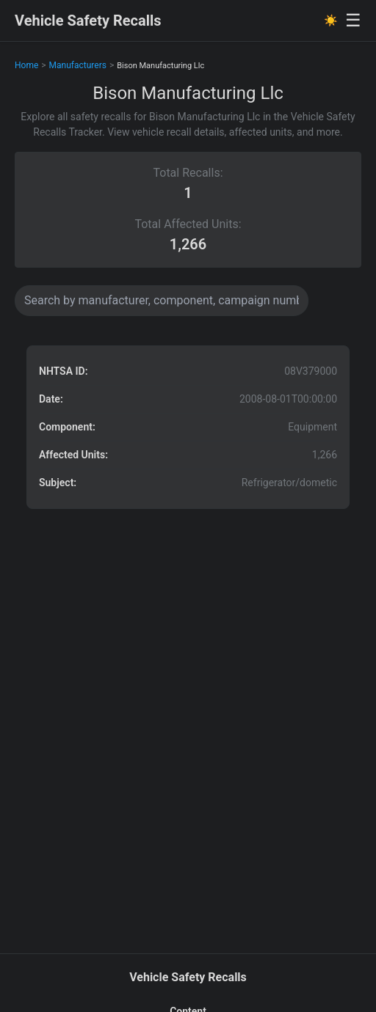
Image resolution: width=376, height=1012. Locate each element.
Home (26, 65)
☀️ (331, 20)
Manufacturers (77, 65)
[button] (188, 427)
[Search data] (161, 300)
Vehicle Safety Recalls (88, 20)
